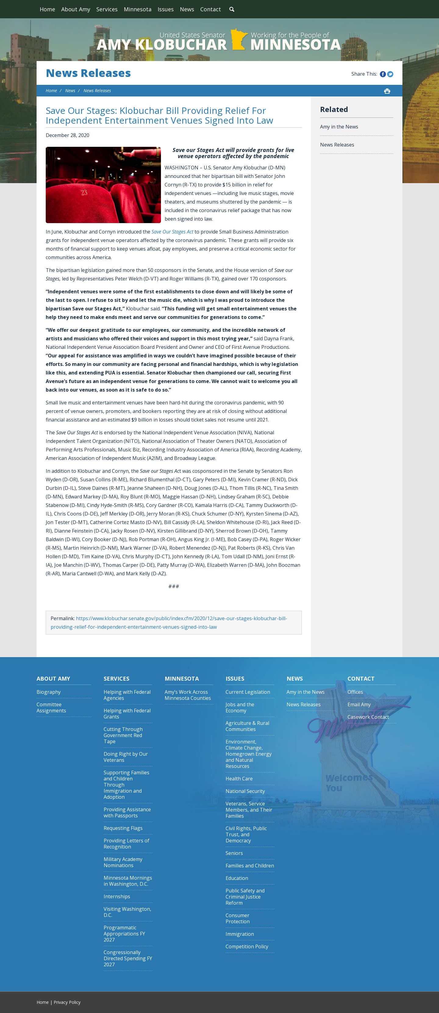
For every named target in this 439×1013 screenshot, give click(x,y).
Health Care (239, 779)
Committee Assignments (51, 707)
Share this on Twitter (390, 74)
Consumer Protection (238, 918)
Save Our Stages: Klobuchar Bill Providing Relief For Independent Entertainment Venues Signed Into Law (159, 115)
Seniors (234, 853)
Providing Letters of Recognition (126, 844)
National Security (245, 791)
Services (107, 9)
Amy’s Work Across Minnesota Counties (188, 695)
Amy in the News (339, 126)
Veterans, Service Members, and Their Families (249, 810)
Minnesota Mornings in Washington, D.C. (128, 881)
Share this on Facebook (383, 74)
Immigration (240, 934)
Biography (49, 692)
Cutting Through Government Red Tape (123, 735)
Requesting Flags (123, 828)
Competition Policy (247, 946)
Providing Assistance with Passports (127, 812)
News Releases (88, 73)
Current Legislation (248, 692)
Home (47, 9)
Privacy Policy (67, 1002)
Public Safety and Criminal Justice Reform (245, 897)
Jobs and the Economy (240, 707)
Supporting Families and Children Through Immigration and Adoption (126, 784)
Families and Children (250, 866)
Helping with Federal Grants (127, 713)
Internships (117, 896)
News (187, 9)
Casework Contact (368, 717)
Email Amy (359, 704)
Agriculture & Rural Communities (247, 726)
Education (237, 878)
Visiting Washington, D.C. (127, 912)
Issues (166, 9)
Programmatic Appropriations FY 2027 (124, 933)
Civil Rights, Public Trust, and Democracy (246, 834)
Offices (355, 692)
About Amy (75, 9)
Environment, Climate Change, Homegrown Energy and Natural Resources (249, 754)
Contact (210, 9)
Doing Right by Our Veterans (126, 757)
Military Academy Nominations (123, 862)
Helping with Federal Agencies (127, 695)
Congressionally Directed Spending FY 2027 (128, 958)
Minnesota (138, 9)
